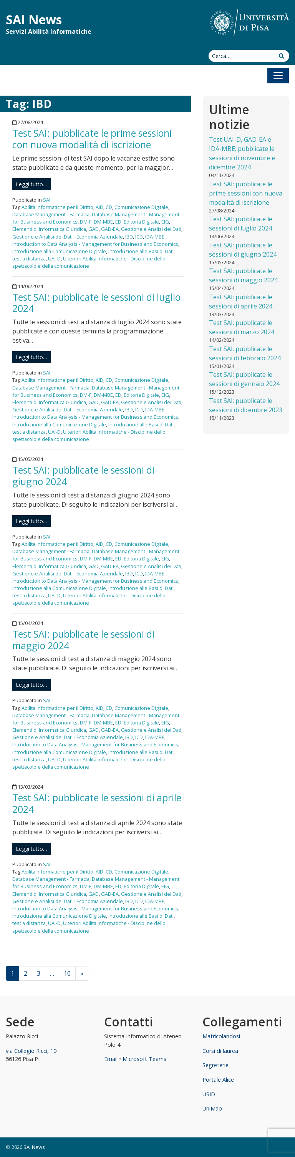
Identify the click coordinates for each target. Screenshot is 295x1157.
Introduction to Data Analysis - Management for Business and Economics (95, 243)
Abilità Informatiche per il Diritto (57, 207)
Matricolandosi (221, 1036)
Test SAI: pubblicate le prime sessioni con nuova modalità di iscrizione (92, 138)
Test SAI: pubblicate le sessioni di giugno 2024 (83, 475)
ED (118, 221)
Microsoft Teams (144, 1059)
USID (208, 1094)
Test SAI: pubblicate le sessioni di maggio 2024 (83, 639)
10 (67, 973)
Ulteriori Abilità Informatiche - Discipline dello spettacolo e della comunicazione (89, 262)
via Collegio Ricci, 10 (31, 1050)
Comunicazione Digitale (141, 207)
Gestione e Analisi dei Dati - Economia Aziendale (67, 236)
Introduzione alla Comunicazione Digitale (59, 251)
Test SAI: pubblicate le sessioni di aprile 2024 (96, 803)
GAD (93, 228)
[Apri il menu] (278, 75)
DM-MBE (103, 221)
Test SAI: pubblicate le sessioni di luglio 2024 (96, 302)
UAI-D (54, 258)
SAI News (34, 19)
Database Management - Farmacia (50, 214)
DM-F (85, 221)
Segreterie (215, 1065)
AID (99, 207)
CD (109, 207)
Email (111, 1059)
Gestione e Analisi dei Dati (151, 228)
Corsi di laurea (220, 1050)
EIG (165, 221)
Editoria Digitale (141, 221)
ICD (139, 236)
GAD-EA (110, 228)
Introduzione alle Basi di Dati (141, 251)
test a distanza (29, 258)
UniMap (212, 1108)
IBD (129, 236)
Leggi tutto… (31, 184)
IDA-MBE (154, 236)
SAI (46, 199)
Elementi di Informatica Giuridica (49, 228)
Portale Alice (218, 1079)
